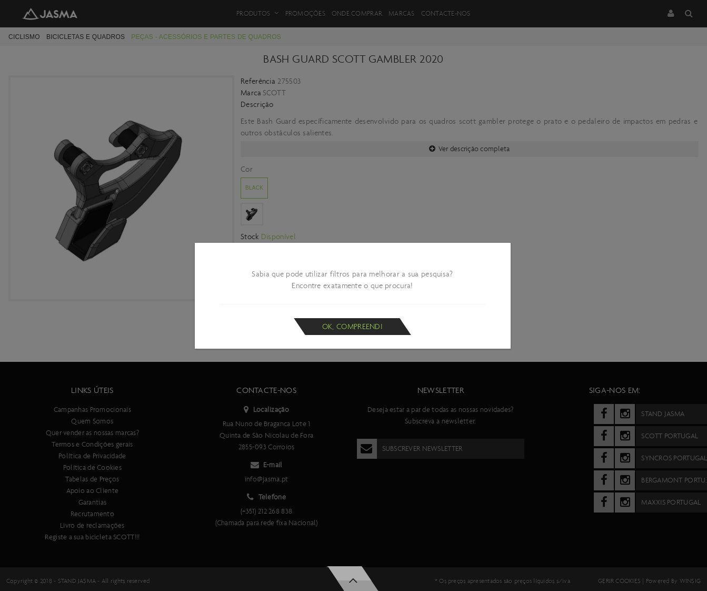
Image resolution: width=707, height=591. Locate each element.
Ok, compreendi (352, 326)
